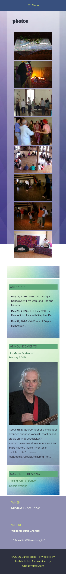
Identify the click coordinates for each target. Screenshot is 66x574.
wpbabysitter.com (33, 565)
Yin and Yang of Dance (22, 480)
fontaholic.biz (23, 561)
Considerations (18, 486)
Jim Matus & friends (21, 353)
